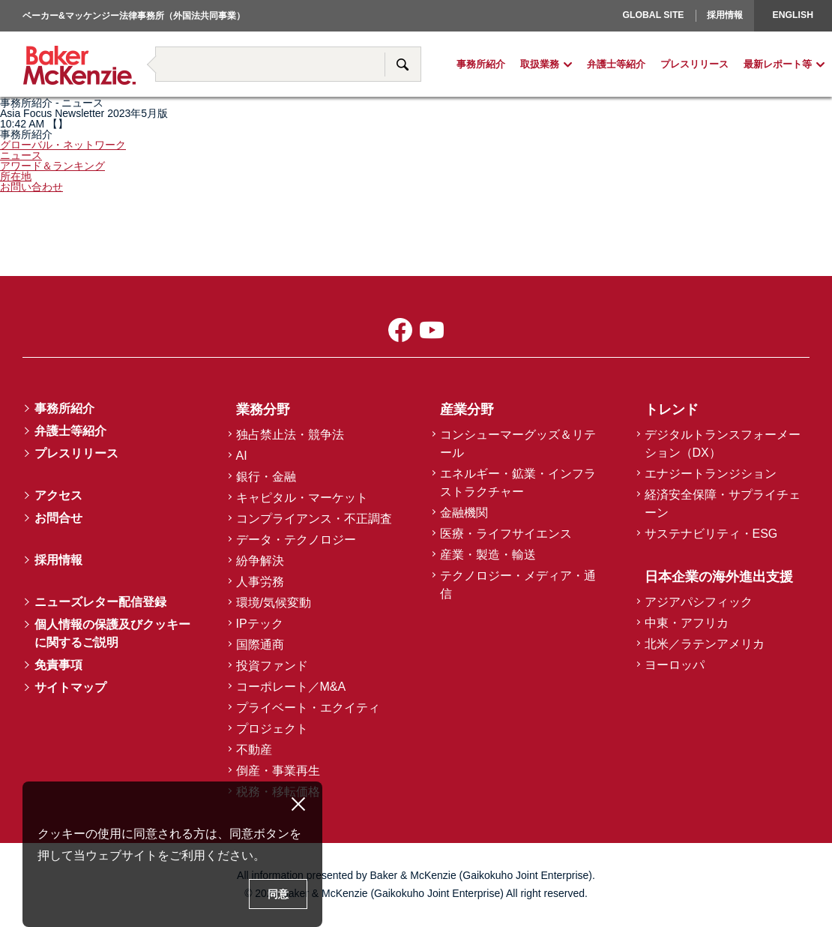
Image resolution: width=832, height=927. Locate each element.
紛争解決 (260, 560)
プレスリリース (694, 65)
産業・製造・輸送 (488, 554)
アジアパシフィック (699, 602)
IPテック (259, 623)
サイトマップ (70, 687)
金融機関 (464, 512)
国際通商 (260, 644)
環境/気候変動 (273, 602)
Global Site (653, 15)
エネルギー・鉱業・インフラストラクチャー (518, 482)
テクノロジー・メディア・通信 (518, 584)
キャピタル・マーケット (302, 497)
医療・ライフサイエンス (506, 533)
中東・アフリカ (687, 622)
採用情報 (725, 15)
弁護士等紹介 (616, 65)
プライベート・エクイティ (308, 707)
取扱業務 (539, 65)
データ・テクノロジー (296, 539)
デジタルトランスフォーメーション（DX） (723, 443)
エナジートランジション (711, 473)
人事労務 (260, 581)
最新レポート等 (778, 65)
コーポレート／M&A (291, 686)
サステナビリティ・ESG (711, 533)
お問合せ (58, 518)
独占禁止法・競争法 (290, 434)
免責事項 (58, 664)
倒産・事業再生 (278, 770)
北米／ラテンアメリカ (705, 644)
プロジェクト (272, 728)
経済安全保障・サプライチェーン (723, 503)
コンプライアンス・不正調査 (314, 518)
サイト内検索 (402, 64)
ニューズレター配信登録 (100, 602)
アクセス (58, 495)
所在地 (15, 176)
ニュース (21, 155)
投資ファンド (272, 665)
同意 (278, 894)
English (793, 15)
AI (241, 455)
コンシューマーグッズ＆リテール (518, 443)
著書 (146, 32)
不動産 (254, 749)
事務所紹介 (480, 65)
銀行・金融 (266, 476)
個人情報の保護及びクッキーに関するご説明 (112, 633)
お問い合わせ (31, 187)
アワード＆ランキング (52, 166)
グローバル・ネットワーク (63, 145)
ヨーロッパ (639, 38)
